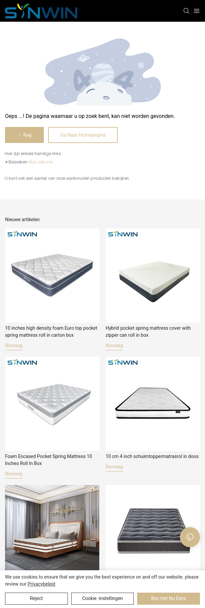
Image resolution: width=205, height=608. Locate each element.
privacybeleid (41, 584)
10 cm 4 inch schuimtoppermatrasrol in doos (152, 456)
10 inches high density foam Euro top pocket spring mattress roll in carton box (51, 331)
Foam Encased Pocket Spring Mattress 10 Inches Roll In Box (48, 460)
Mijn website (41, 162)
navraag (13, 345)
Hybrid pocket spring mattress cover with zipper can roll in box (148, 331)
